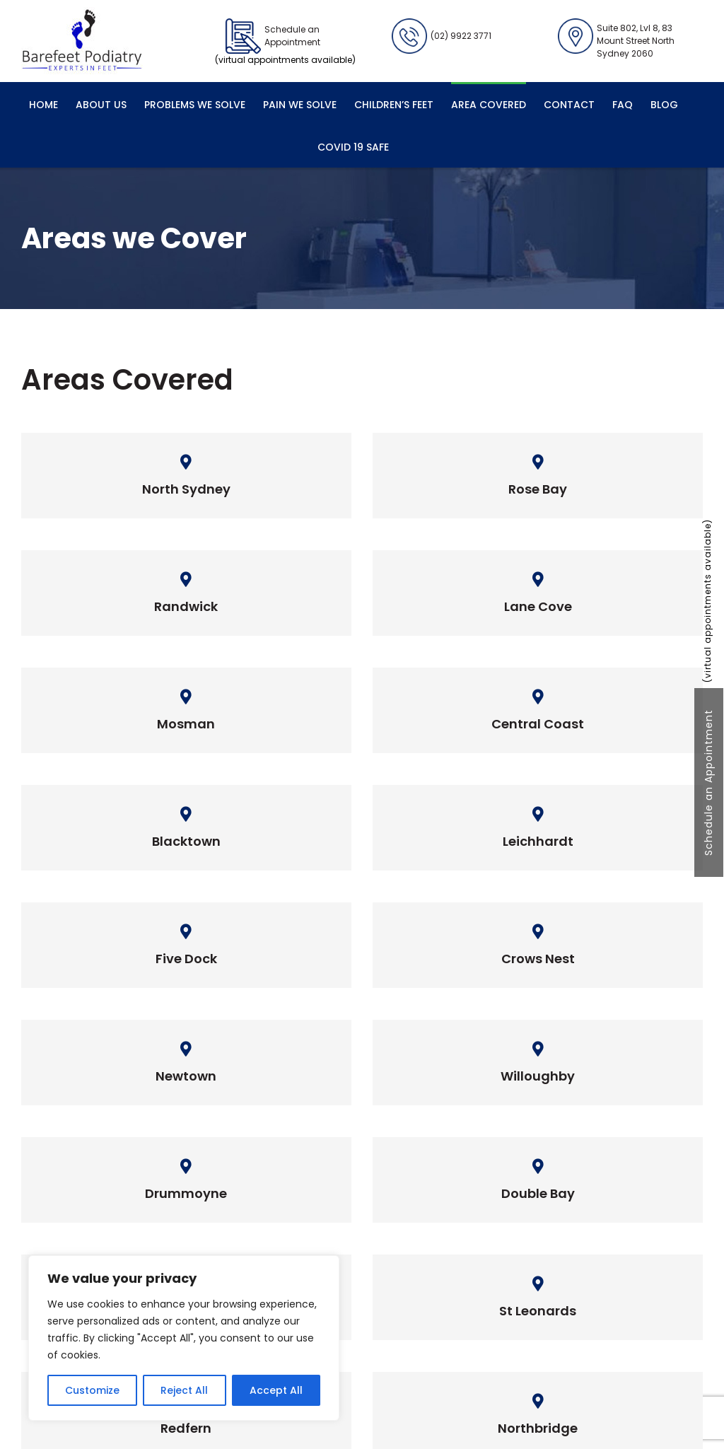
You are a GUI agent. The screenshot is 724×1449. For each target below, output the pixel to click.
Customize (92, 1390)
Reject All (184, 1390)
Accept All (276, 1390)
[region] (183, 1338)
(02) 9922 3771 (441, 36)
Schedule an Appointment (708, 782)
